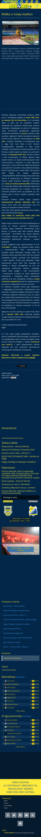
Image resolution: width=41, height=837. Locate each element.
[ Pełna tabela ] (20, 711)
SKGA (5, 801)
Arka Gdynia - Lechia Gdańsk (20, 549)
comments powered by (12, 438)
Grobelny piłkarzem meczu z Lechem (18, 487)
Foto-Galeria (8, 805)
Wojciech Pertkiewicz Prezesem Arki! (18, 449)
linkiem (20, 213)
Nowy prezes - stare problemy (15, 446)
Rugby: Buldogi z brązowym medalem (19, 462)
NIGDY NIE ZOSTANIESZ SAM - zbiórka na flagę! (20, 457)
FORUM (24, 133)
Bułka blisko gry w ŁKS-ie (12, 629)
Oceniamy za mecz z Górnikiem (16, 484)
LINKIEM (32, 358)
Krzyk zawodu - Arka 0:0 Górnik (16, 481)
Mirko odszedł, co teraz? (11, 642)
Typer (6, 808)
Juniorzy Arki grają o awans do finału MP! (17, 638)
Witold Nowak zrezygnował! (13, 633)
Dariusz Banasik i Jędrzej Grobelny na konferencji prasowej (19, 492)
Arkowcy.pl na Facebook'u (12, 658)
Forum (6, 803)
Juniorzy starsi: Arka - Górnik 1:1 (16, 453)
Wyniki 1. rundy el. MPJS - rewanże (15, 647)
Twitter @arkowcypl (9, 670)
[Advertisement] (20, 86)
